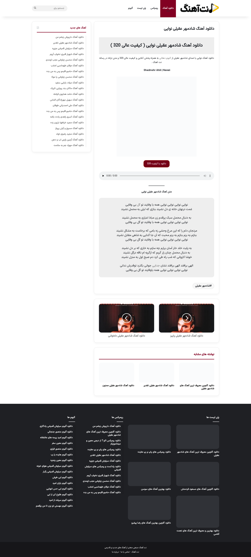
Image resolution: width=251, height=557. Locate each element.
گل (138, 205)
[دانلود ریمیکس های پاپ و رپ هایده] (149, 437)
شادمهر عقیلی (202, 286)
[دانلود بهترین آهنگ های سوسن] (149, 474)
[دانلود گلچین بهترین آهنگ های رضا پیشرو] (149, 508)
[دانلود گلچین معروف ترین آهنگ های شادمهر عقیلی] (196, 372)
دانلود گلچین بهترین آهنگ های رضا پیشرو (151, 523)
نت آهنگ (135, 552)
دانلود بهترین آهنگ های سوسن (156, 489)
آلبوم (130, 8)
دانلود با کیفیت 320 (156, 164)
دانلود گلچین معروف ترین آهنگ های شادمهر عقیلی (197, 387)
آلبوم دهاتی (165, 58)
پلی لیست (141, 8)
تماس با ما (125, 552)
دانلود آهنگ (168, 8)
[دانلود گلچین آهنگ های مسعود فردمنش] (197, 474)
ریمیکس (154, 8)
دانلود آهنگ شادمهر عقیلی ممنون (118, 385)
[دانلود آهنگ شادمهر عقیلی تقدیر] (156, 372)
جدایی (156, 266)
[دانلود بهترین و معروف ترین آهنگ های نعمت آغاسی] (197, 512)
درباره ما (115, 552)
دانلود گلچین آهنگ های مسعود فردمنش (200, 489)
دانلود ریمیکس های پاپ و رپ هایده (154, 452)
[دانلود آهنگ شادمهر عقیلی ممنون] (116, 372)
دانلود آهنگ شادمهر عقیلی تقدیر (159, 385)
